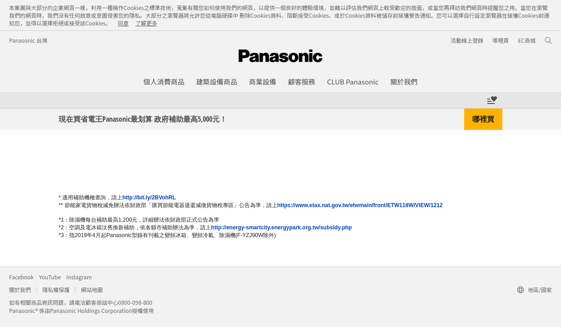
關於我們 (20, 289)
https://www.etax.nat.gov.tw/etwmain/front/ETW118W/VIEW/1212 (360, 205)
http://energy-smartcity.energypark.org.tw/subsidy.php (281, 227)
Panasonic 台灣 (28, 40)
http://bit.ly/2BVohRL (149, 197)
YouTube (50, 277)
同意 (123, 23)
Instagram (79, 277)
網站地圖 (92, 289)
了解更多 (146, 23)
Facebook (21, 277)
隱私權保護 (56, 289)
